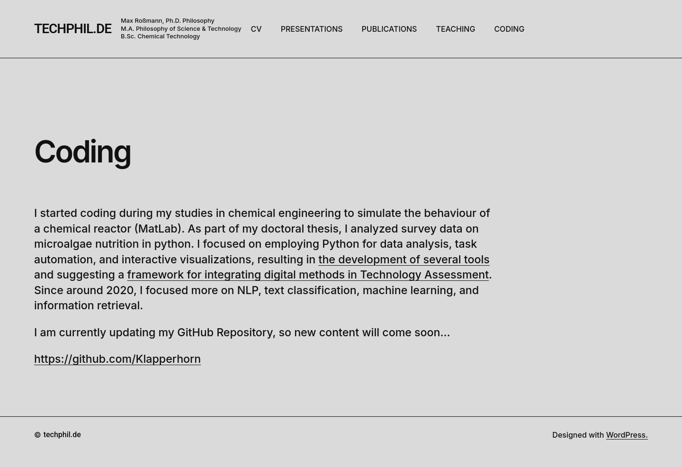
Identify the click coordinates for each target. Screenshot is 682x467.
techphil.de (72, 28)
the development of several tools (403, 259)
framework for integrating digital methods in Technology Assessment (308, 274)
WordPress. (627, 435)
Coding (82, 151)
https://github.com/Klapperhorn (117, 359)
